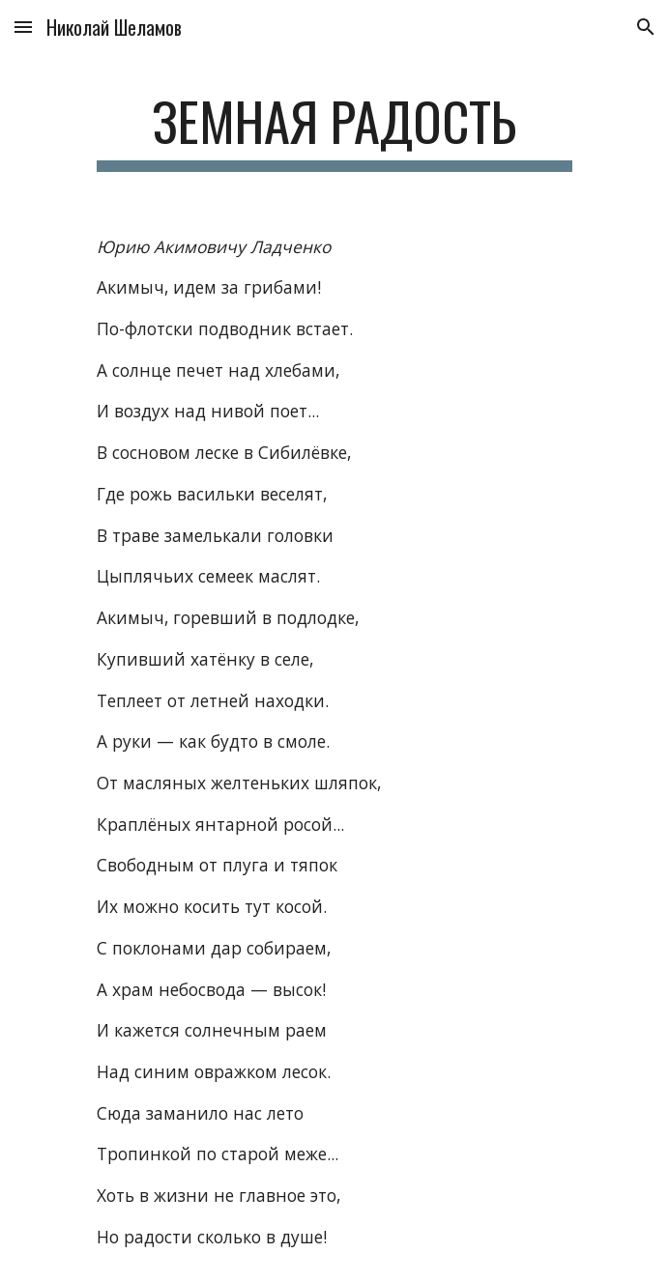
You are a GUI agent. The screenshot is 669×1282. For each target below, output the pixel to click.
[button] (23, 26)
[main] (334, 130)
